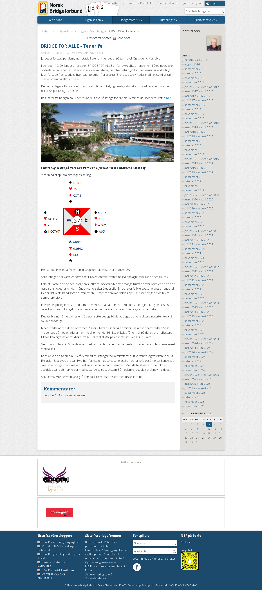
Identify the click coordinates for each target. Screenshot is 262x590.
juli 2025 (189, 388)
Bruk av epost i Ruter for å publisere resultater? (101, 544)
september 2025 (194, 392)
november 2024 (194, 365)
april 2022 (207, 271)
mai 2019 (190, 168)
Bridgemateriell (64, 31)
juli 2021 (189, 244)
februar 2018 (210, 123)
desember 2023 (194, 334)
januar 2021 (191, 231)
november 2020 (194, 222)
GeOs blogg (97, 31)
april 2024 (207, 343)
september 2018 (194, 141)
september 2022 (194, 285)
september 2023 (194, 321)
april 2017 (207, 91)
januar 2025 (191, 374)
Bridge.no (46, 31)
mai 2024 (190, 347)
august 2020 (205, 208)
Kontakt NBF (147, 3)
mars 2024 (191, 343)
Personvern (129, 3)
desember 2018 (194, 154)
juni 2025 (205, 383)
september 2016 (194, 69)
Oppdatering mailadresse (101, 562)
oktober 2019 (192, 181)
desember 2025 (194, 406)
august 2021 (205, 244)
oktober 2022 (192, 289)
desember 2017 (194, 118)
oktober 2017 (192, 109)
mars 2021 (191, 235)
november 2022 (194, 294)
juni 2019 (205, 168)
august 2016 (192, 64)
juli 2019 (189, 172)
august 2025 (205, 388)
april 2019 (207, 163)
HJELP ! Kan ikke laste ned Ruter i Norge (105, 568)
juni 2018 (205, 132)
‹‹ (183, 413)
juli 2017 (189, 100)
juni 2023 (205, 312)
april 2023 (207, 307)
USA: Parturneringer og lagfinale (59, 542)
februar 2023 (210, 303)
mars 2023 (191, 307)
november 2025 (194, 401)
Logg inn (215, 3)
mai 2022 (190, 276)
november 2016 (194, 78)
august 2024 (205, 352)
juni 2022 (205, 276)
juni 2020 (205, 204)
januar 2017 (191, 87)
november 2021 (194, 258)
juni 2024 (205, 347)
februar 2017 (210, 87)
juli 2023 (189, 316)
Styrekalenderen (95, 578)
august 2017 (205, 100)
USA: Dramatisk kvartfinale (55, 570)
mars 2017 (191, 91)
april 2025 (207, 379)
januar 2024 (191, 338)
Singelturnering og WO (99, 574)
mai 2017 (190, 96)
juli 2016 (202, 60)
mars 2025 (191, 379)
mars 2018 (191, 127)
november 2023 (194, 329)
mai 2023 (190, 312)
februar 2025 (210, 374)
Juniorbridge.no (193, 3)
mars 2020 (191, 199)
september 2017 (194, 105)
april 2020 (207, 199)
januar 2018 (191, 123)
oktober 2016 (192, 73)
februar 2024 (210, 338)
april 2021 (207, 235)
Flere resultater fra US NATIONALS (53, 564)
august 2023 (205, 316)
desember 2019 (194, 190)
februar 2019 (210, 159)
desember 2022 (194, 298)
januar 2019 (191, 159)
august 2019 (205, 172)
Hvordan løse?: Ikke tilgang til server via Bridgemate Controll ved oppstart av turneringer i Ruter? (107, 554)
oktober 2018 (192, 145)
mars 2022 (191, 271)
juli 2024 (189, 352)
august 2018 (205, 136)
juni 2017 (205, 96)
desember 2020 (194, 226)
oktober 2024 (192, 361)
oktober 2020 (192, 217)
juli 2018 (189, 136)
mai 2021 (190, 240)
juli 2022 (189, 280)
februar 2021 (210, 231)
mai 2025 (190, 383)
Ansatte (113, 3)
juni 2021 (205, 240)
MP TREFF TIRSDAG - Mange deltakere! (56, 548)
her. (169, 98)
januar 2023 (191, 303)
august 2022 (205, 280)
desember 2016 (194, 82)
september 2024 (194, 356)
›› (220, 413)
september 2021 (194, 249)
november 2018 (194, 150)
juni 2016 (188, 60)
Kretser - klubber (169, 3)
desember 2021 (194, 262)
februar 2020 (210, 195)
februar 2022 (210, 267)
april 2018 (207, 127)
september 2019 (194, 177)
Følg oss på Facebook (137, 567)
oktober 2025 (192, 397)
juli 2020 (189, 208)
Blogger (81, 31)
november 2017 (194, 114)
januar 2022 (191, 267)
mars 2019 (191, 163)
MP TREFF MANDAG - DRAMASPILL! (51, 576)
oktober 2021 (192, 253)
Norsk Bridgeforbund (60, 8)
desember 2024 (194, 370)
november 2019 (194, 185)
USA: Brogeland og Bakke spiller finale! (58, 556)
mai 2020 (190, 204)
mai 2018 (190, 132)
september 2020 (194, 213)
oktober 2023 (192, 325)
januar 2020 (191, 195)
